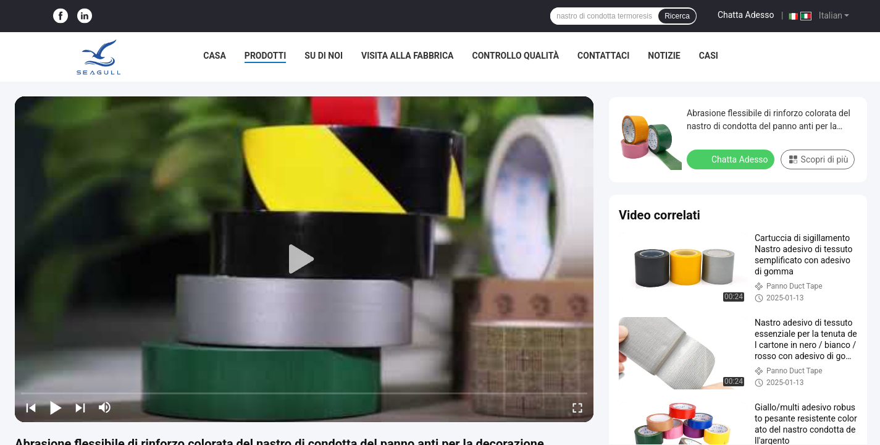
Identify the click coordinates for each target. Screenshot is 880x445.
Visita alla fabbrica (407, 56)
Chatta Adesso (746, 15)
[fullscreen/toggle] (577, 407)
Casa (214, 56)
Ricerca (677, 16)
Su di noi (323, 56)
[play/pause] (55, 407)
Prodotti (266, 56)
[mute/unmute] (105, 407)
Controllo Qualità (515, 56)
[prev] (31, 407)
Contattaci (603, 56)
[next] (80, 407)
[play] (304, 259)
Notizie (664, 56)
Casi (708, 56)
